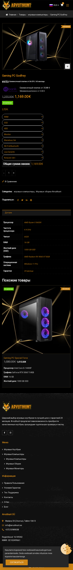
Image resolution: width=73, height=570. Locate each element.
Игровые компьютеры (14, 454)
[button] (67, 5)
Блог (6, 507)
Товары (22, 15)
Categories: (7, 191)
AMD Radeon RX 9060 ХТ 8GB (37, 257)
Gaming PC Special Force (16, 358)
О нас (6, 502)
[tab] (36, 212)
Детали (8, 213)
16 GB (26, 242)
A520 (26, 237)
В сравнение (11, 181)
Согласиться (16, 562)
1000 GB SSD (29, 250)
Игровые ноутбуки (12, 449)
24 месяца (28, 271)
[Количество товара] (8, 173)
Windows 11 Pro (31, 264)
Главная (12, 15)
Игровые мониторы (15, 468)
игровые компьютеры (38, 15)
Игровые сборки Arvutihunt (48, 191)
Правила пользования (14, 483)
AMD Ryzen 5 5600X (32, 222)
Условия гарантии (12, 488)
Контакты (8, 497)
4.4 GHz (27, 230)
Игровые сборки (13, 464)
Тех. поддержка (11, 492)
